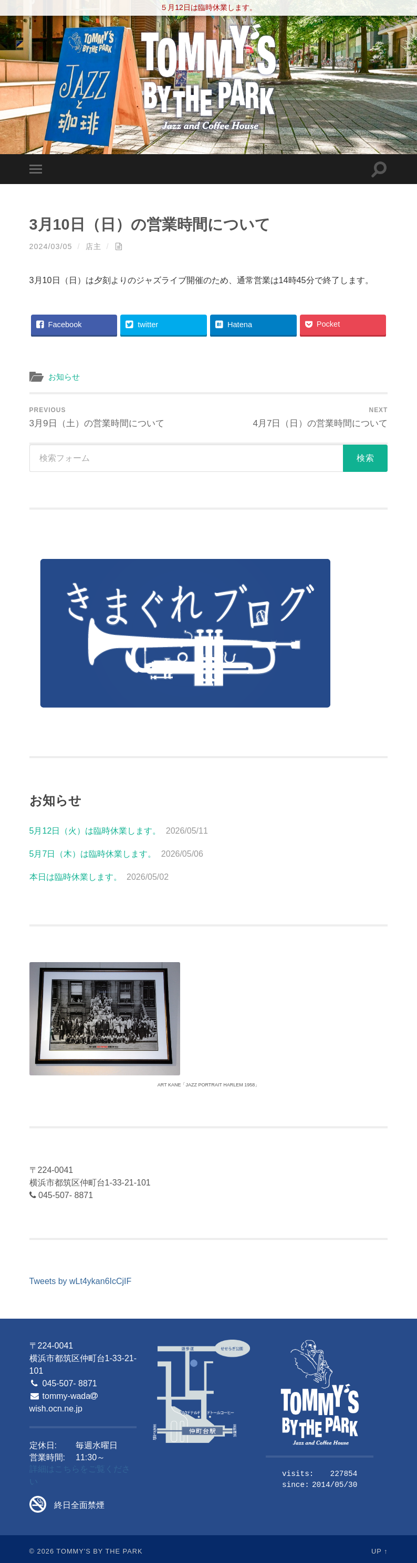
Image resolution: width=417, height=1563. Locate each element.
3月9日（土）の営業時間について (96, 417)
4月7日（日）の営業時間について (320, 417)
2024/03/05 (50, 246)
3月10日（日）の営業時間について (149, 224)
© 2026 (41, 1551)
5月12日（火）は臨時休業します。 (95, 830)
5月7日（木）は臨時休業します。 (93, 853)
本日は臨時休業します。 (75, 876)
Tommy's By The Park (99, 1551)
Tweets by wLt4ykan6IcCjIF (80, 1281)
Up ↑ (379, 1551)
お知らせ (64, 376)
